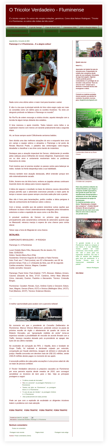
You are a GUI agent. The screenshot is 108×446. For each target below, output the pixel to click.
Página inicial (39, 432)
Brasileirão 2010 (36, 31)
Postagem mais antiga (61, 432)
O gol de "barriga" (35, 27)
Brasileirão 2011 (51, 31)
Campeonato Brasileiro (23, 419)
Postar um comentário (19, 428)
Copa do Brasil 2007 (52, 27)
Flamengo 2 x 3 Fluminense (38, 419)
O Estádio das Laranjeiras (16, 27)
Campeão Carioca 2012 (69, 31)
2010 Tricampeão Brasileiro (17, 31)
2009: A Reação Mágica (88, 27)
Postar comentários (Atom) (23, 436)
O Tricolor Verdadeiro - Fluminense (46, 9)
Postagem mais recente (17, 432)
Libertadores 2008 (69, 27)
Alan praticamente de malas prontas (35, 397)
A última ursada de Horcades (32, 380)
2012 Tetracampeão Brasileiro (18, 35)
